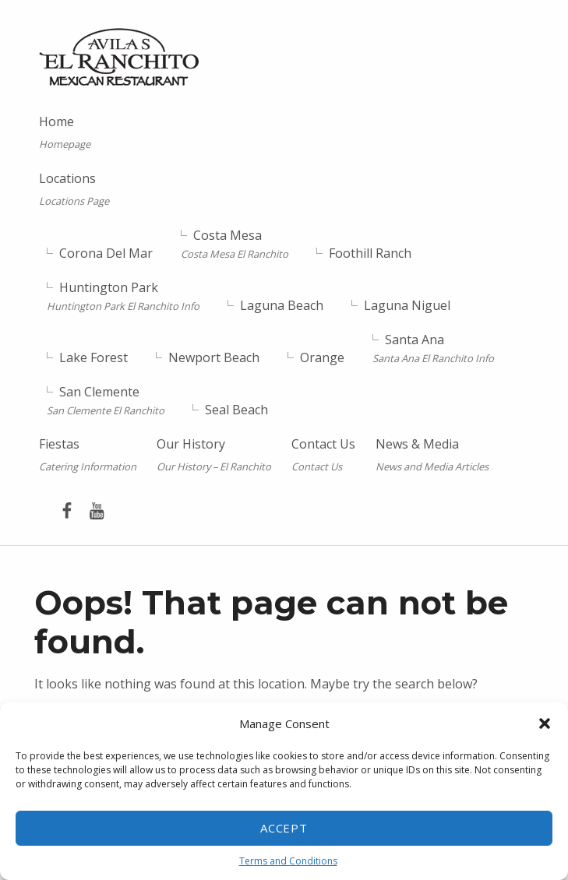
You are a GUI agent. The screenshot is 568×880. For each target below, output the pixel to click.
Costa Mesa (234, 244)
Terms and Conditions (288, 861)
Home (64, 133)
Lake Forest (93, 357)
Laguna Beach (281, 305)
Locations (140, 189)
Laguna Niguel (407, 305)
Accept (284, 828)
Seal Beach (236, 408)
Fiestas (87, 455)
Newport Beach (213, 357)
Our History (214, 455)
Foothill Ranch (370, 253)
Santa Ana (433, 348)
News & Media (432, 455)
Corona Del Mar (106, 253)
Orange (322, 357)
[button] (544, 723)
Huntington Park (123, 296)
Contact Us (323, 455)
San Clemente (105, 399)
